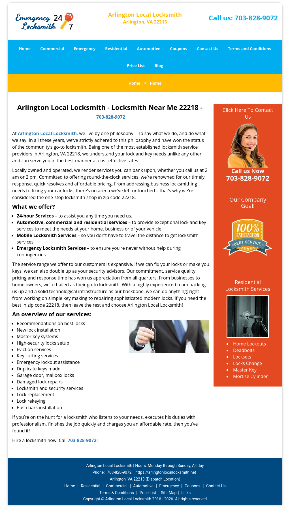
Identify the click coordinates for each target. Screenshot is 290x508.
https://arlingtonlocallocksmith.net (165, 472)
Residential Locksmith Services (247, 285)
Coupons (178, 48)
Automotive (149, 48)
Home (25, 48)
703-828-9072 (256, 17)
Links (186, 492)
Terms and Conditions (249, 48)
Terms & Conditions (116, 492)
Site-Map (168, 492)
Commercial (52, 48)
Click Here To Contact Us (248, 113)
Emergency (84, 48)
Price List (136, 65)
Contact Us (207, 48)
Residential (116, 48)
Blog (159, 65)
